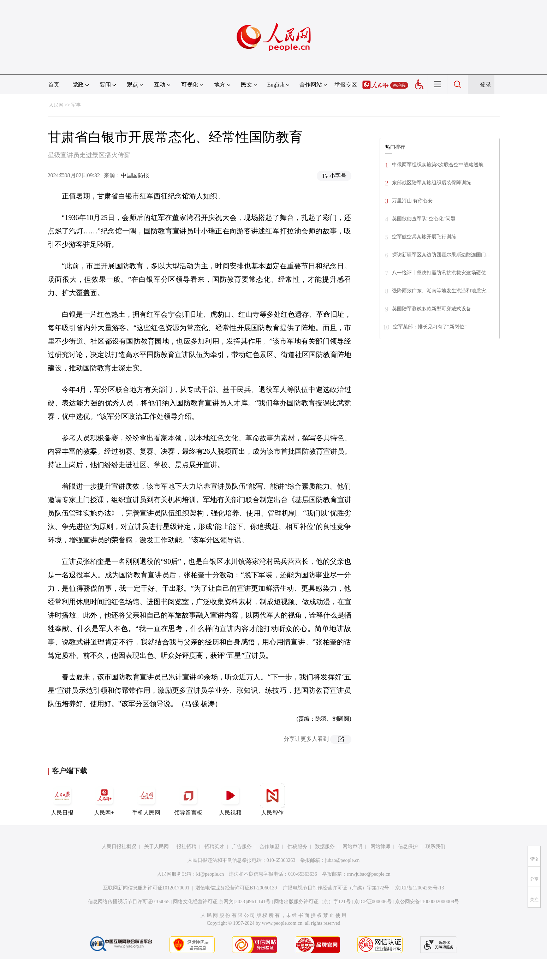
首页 (53, 85)
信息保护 (408, 846)
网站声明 (352, 846)
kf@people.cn (210, 874)
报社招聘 (186, 846)
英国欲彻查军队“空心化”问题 (424, 218)
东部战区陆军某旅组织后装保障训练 (431, 182)
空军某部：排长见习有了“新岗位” (429, 326)
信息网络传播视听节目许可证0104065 (129, 901)
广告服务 (242, 846)
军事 (76, 105)
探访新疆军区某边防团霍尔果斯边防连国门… (441, 254)
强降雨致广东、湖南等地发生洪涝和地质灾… (441, 290)
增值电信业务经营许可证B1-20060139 (236, 887)
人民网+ (104, 799)
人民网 (56, 105)
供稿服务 (297, 846)
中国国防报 (135, 175)
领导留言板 (188, 799)
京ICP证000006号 (373, 901)
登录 (485, 85)
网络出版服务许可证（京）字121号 (312, 901)
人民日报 (62, 799)
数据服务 (325, 846)
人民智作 (272, 799)
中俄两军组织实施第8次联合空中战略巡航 (437, 164)
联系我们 (435, 846)
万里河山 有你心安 (412, 200)
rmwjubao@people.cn (369, 874)
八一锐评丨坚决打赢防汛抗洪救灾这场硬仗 (439, 272)
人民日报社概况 (119, 846)
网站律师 (380, 846)
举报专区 (345, 85)
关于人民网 (156, 846)
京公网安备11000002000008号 (427, 901)
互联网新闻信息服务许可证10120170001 (146, 887)
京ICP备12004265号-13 (419, 887)
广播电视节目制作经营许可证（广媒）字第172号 (336, 887)
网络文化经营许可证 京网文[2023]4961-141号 (222, 901)
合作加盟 (269, 846)
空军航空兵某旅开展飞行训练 (424, 236)
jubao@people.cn (342, 860)
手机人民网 (146, 799)
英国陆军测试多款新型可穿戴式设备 (431, 308)
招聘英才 (214, 846)
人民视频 (230, 799)
